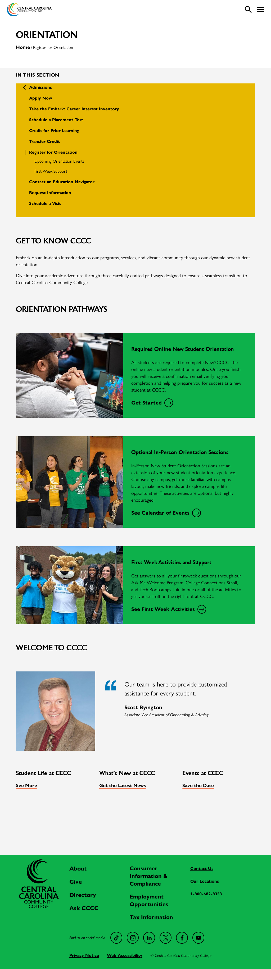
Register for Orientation (53, 152)
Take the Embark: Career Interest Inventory (74, 108)
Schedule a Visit (45, 203)
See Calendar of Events (165, 513)
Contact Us (201, 868)
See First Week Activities (167, 609)
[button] (260, 9)
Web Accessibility (124, 955)
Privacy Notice (84, 955)
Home (23, 47)
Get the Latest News (122, 785)
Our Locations (204, 881)
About (78, 868)
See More (26, 785)
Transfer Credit (44, 141)
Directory (82, 895)
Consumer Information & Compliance (149, 876)
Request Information (50, 192)
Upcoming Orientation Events (59, 161)
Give (75, 881)
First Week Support (50, 171)
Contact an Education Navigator (61, 181)
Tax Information (151, 917)
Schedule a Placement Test (56, 119)
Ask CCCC (83, 908)
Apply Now (40, 98)
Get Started (151, 403)
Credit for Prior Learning (54, 130)
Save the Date (198, 785)
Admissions (40, 87)
